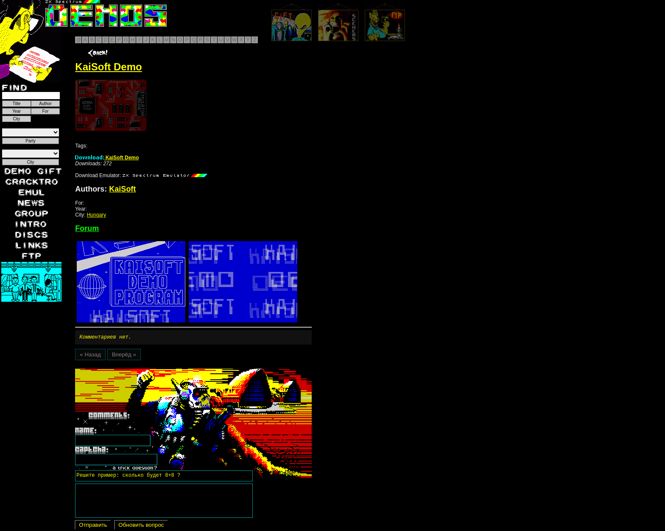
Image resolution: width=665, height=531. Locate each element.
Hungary (96, 215)
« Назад (90, 356)
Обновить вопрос (141, 526)
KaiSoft (122, 189)
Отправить (93, 526)
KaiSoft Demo (107, 158)
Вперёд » (124, 356)
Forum (87, 228)
